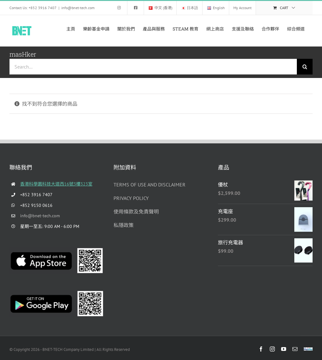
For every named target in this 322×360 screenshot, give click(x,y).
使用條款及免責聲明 (136, 211)
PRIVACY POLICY (131, 198)
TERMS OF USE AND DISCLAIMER (150, 184)
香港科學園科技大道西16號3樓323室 (56, 184)
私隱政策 (124, 225)
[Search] (305, 67)
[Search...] (153, 67)
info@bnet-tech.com (78, 7)
